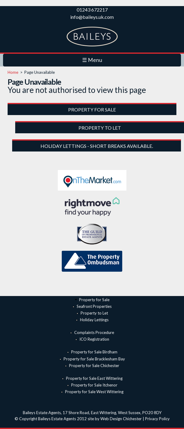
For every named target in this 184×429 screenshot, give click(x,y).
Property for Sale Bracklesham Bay (94, 358)
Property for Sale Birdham (94, 351)
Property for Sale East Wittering (94, 378)
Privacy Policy (157, 418)
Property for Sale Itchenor (94, 385)
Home (13, 72)
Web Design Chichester (121, 418)
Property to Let (94, 313)
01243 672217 (92, 9)
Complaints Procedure (94, 332)
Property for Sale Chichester (94, 365)
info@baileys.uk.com (92, 17)
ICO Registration (94, 339)
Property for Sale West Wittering (94, 391)
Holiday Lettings (94, 319)
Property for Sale (94, 299)
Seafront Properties (94, 306)
